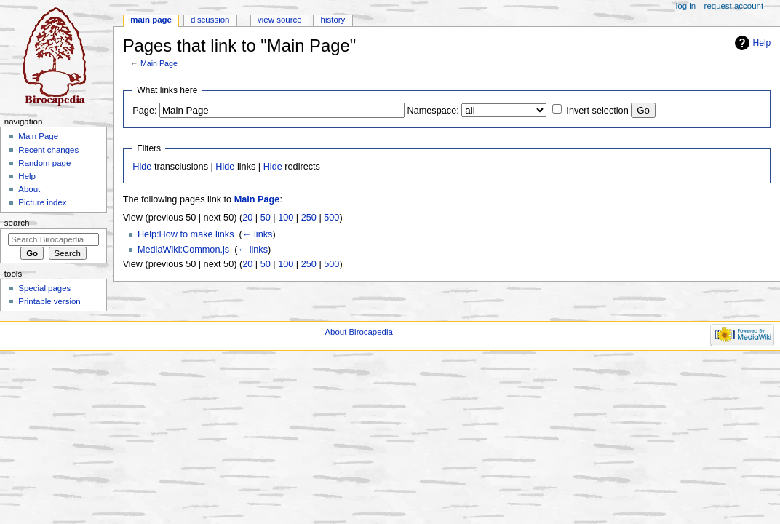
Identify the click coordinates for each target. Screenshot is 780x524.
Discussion (210, 19)
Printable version (49, 301)
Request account (734, 5)
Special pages (44, 288)
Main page (151, 19)
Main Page (159, 63)
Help (762, 43)
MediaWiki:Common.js (183, 250)
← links (257, 234)
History (333, 19)
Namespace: (433, 111)
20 (247, 218)
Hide (141, 167)
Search (17, 222)
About (29, 189)
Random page (44, 163)
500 (331, 218)
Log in (686, 5)
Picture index (42, 202)
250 (309, 218)
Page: (144, 111)
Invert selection (597, 111)
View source (279, 19)
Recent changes (48, 150)
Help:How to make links (186, 234)
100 (285, 218)
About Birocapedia (358, 332)
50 (265, 218)
